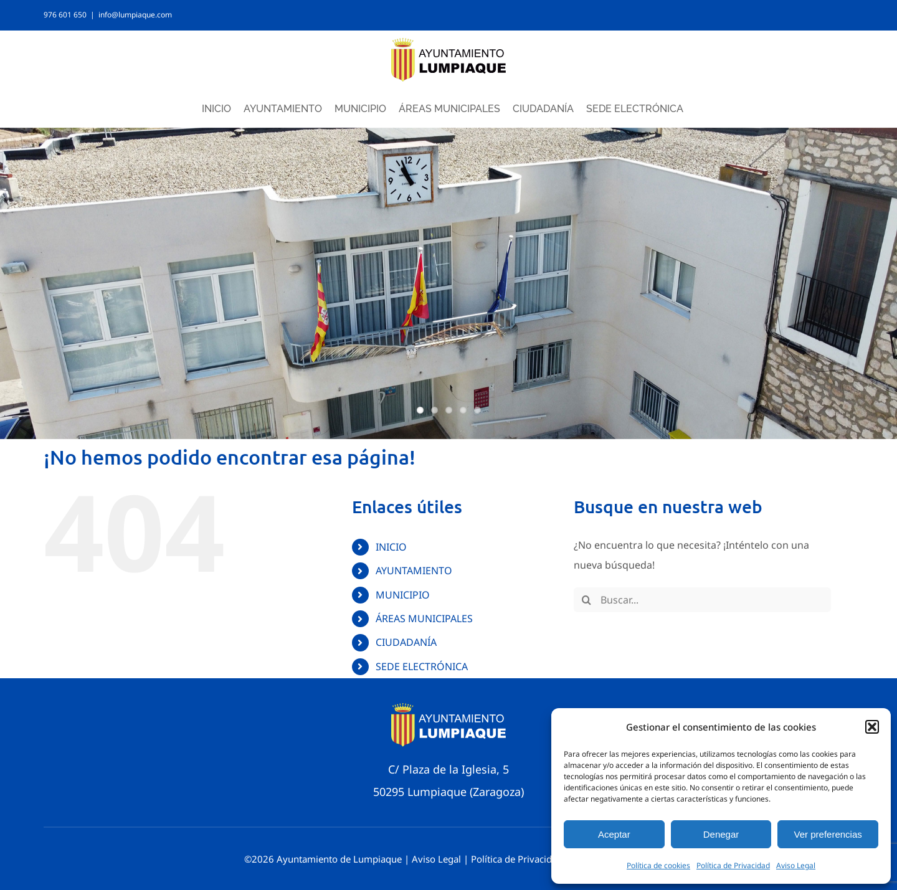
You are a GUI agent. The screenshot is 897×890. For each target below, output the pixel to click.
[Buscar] (586, 599)
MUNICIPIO (403, 595)
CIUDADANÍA (406, 642)
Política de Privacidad (733, 865)
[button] (872, 727)
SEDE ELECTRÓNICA (422, 666)
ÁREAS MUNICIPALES (424, 618)
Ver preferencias (828, 834)
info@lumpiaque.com (135, 14)
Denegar (721, 834)
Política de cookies (658, 865)
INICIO (391, 547)
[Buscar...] (702, 599)
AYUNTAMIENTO (414, 570)
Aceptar (614, 834)
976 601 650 (65, 14)
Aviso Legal (795, 865)
